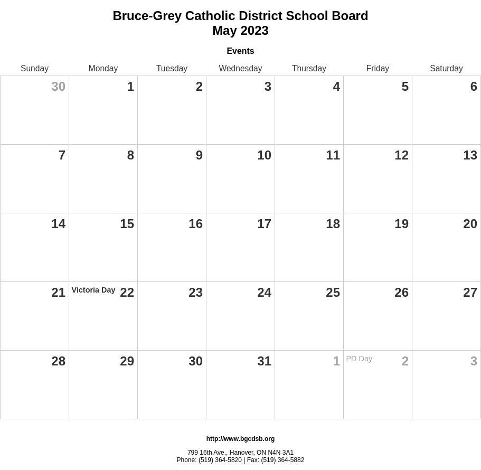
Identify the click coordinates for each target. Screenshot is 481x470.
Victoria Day (94, 290)
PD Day (359, 358)
